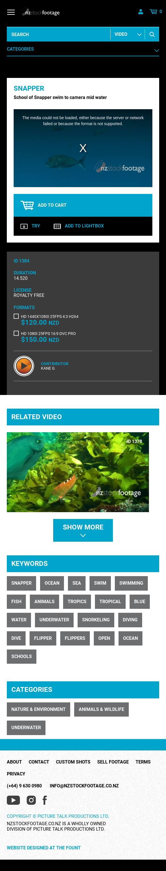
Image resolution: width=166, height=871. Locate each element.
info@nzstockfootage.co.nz (84, 786)
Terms (143, 762)
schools (21, 656)
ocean (130, 638)
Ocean (52, 583)
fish (16, 601)
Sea (76, 583)
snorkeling (96, 619)
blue (139, 601)
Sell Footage (113, 762)
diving (130, 619)
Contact (39, 762)
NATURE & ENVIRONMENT (38, 709)
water (18, 619)
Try (30, 226)
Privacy (16, 774)
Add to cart (43, 205)
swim (100, 583)
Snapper (21, 583)
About (14, 762)
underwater (54, 619)
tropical (110, 601)
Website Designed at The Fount (44, 848)
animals (44, 601)
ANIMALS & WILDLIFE (101, 709)
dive (16, 638)
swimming (131, 583)
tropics (77, 601)
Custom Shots (73, 762)
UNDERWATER (26, 727)
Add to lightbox (79, 226)
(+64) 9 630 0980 (24, 786)
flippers (75, 638)
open (104, 638)
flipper (43, 638)
